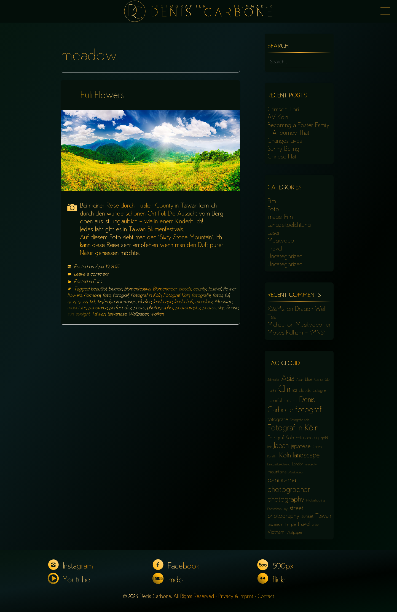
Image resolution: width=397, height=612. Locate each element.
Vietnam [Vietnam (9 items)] (276, 532)
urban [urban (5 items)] (315, 525)
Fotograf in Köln (146, 295)
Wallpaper (138, 314)
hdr (93, 302)
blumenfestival (137, 289)
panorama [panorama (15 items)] (281, 480)
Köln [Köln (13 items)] (285, 456)
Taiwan (98, 314)
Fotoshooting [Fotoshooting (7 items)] (307, 438)
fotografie (201, 295)
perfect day (120, 308)
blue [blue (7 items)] (308, 380)
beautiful (98, 289)
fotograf (121, 295)
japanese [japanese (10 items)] (301, 446)
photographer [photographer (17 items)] (288, 490)
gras (71, 302)
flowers (74, 295)
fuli (227, 295)
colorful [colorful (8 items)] (274, 401)
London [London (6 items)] (297, 464)
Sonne (232, 308)
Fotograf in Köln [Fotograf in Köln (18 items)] (292, 428)
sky (221, 308)
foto (107, 295)
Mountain (223, 302)
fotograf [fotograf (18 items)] (308, 410)
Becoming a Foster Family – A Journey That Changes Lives (298, 133)
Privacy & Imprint (235, 596)
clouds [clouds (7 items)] (305, 391)
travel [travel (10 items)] (304, 524)
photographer (160, 308)
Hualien (144, 302)
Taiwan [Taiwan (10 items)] (323, 516)
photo (139, 308)
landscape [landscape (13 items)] (306, 456)
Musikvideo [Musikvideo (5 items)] (295, 472)
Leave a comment (91, 274)
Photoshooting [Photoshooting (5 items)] (315, 500)
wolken (157, 314)
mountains (76, 308)
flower (229, 289)
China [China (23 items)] (287, 390)
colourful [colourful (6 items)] (290, 401)
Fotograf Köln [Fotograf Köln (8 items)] (280, 438)
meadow (204, 302)
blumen (115, 289)
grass (82, 302)
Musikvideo (280, 241)
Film (271, 201)
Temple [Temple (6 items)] (290, 525)
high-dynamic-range (117, 302)
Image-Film (280, 217)
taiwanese (117, 314)
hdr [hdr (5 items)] (269, 447)
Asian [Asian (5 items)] (299, 380)
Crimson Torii (283, 110)
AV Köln (277, 117)
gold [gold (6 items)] (324, 438)
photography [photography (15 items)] (285, 500)
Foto (97, 282)
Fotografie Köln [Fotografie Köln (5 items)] (299, 420)
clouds (185, 289)
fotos (218, 295)
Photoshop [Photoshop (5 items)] (274, 509)
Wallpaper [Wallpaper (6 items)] (294, 533)
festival (214, 289)
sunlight (83, 314)
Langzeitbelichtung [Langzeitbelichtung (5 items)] (278, 464)
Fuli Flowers (103, 96)
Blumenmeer (165, 289)
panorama (97, 308)
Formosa (92, 295)
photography (187, 308)
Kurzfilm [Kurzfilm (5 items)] (272, 456)
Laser (273, 233)
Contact (265, 596)
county (199, 289)
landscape (162, 302)
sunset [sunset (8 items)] (307, 516)
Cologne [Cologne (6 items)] (319, 391)
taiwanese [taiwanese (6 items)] (274, 525)
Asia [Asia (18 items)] (287, 379)
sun (70, 314)
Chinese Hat (281, 157)
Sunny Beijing (283, 149)
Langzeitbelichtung (289, 225)
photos (209, 308)
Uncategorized (285, 257)
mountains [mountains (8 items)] (276, 472)
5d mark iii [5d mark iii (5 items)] (273, 380)
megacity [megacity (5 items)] (311, 464)
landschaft (183, 302)
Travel (274, 249)
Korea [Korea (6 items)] (317, 447)
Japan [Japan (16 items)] (281, 446)
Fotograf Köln (176, 295)
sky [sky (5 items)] (285, 509)
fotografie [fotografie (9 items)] (277, 419)
